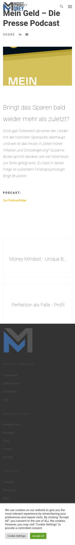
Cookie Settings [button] (16, 535)
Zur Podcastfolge (14, 200)
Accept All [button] (38, 535)
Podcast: (12, 192)
